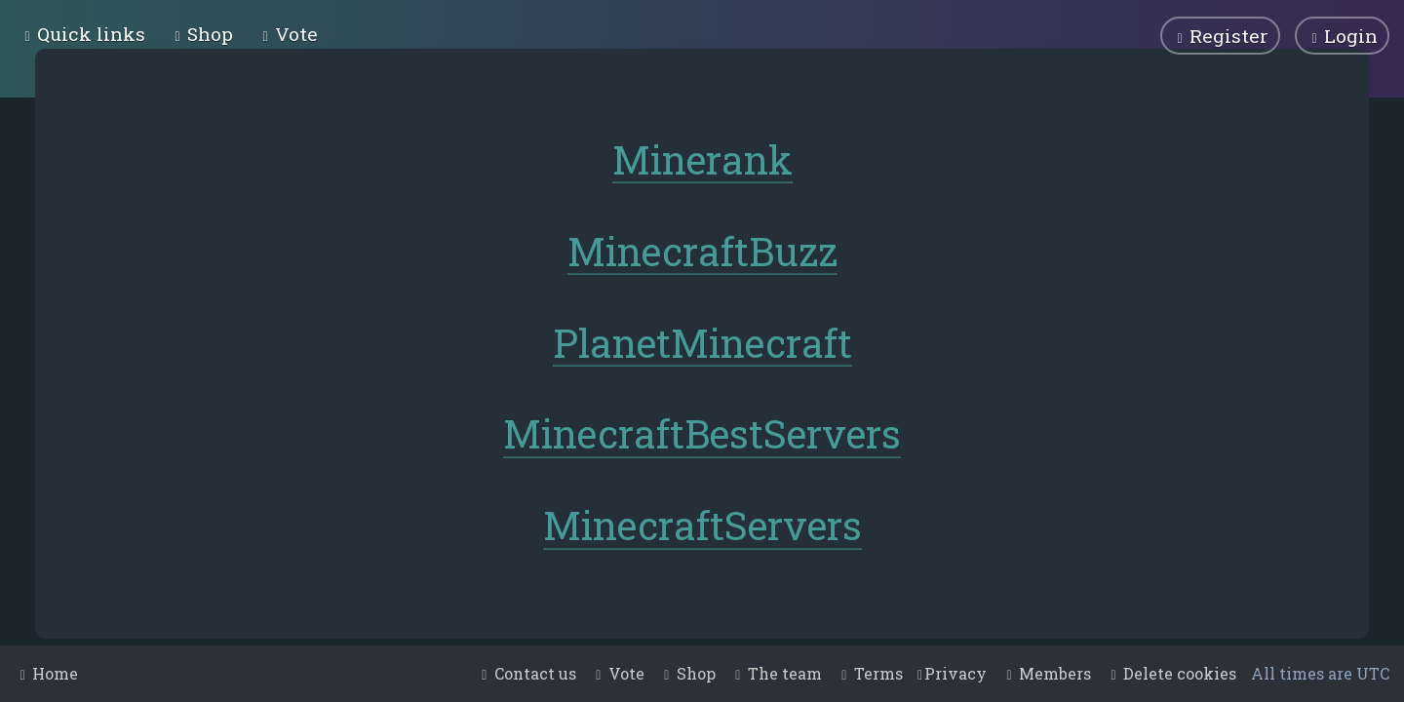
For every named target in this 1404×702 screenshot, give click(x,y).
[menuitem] (201, 34)
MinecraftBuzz (702, 250)
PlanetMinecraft (702, 341)
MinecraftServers (702, 524)
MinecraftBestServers (702, 432)
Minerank (702, 158)
